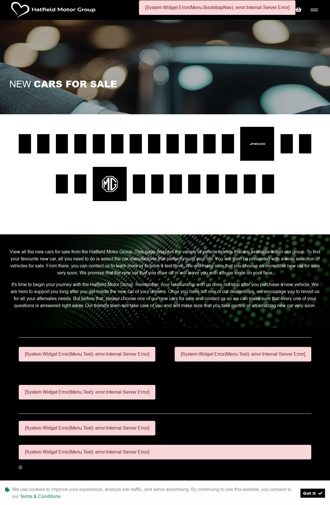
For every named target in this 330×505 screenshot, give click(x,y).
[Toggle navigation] (314, 10)
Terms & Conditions (40, 496)
